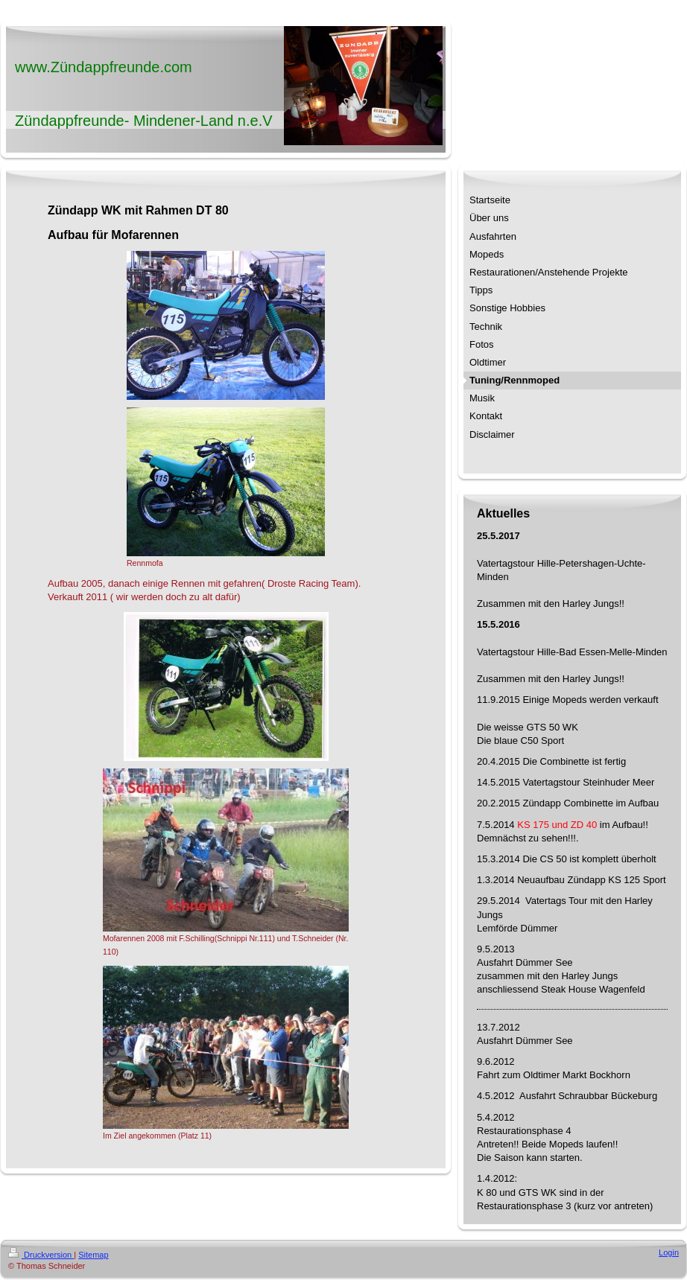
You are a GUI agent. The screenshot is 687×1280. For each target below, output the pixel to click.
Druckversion (41, 1254)
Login (669, 1252)
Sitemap (93, 1254)
